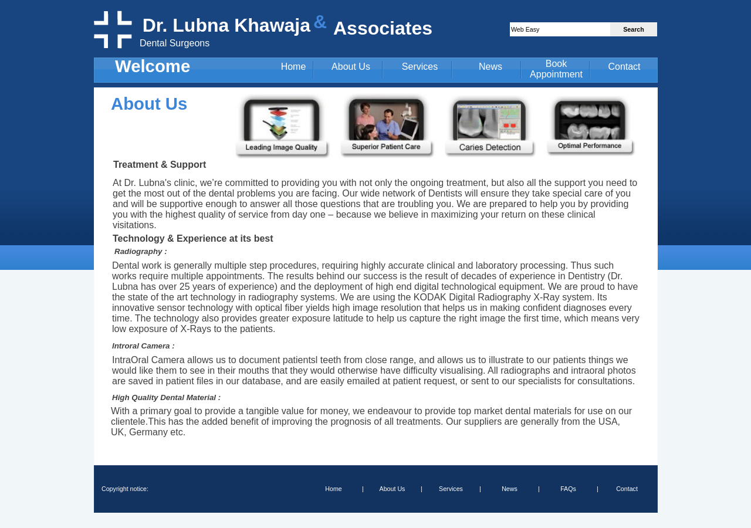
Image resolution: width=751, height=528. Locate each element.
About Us (350, 67)
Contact (624, 67)
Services (420, 67)
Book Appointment (556, 69)
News (490, 67)
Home (293, 67)
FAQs (568, 488)
